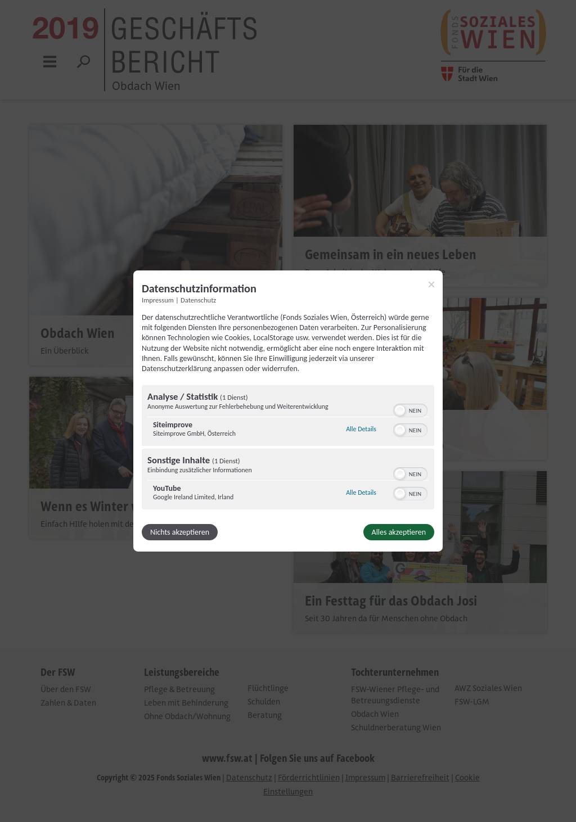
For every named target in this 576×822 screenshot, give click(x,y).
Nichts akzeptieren (179, 532)
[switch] (410, 409)
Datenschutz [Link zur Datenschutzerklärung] (198, 300)
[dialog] (288, 411)
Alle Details (361, 429)
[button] (400, 410)
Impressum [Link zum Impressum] (158, 300)
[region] (288, 448)
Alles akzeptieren (399, 532)
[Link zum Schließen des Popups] (431, 284)
